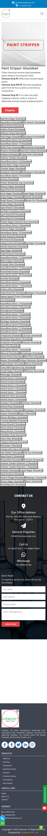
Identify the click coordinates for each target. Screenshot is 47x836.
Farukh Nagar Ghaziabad (12, 371)
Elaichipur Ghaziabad (31, 403)
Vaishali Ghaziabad (33, 196)
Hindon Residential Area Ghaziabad (16, 182)
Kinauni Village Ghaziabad (12, 477)
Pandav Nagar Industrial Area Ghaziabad (19, 221)
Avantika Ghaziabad (9, 278)
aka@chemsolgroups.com (23, 2)
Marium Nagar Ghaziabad (12, 186)
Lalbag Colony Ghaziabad (12, 243)
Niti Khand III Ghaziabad (11, 239)
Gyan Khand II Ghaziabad (12, 207)
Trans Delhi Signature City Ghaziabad (17, 367)
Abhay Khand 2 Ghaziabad (12, 431)
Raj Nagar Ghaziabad (35, 243)
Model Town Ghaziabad (11, 147)
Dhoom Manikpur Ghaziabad (13, 417)
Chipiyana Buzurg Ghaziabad (13, 442)
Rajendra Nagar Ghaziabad (13, 118)
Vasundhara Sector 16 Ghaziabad (15, 161)
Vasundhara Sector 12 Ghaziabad (15, 328)
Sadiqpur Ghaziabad (36, 292)
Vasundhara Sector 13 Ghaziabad (15, 268)
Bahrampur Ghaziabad (11, 445)
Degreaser (6, 758)
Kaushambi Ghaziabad (33, 147)
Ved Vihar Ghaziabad (34, 356)
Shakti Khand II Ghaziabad (12, 253)
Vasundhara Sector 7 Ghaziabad (15, 314)
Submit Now (10, 624)
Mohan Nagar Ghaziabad (12, 481)
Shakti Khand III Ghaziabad (13, 236)
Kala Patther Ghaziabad (11, 452)
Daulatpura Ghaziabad (33, 136)
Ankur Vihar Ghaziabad (11, 438)
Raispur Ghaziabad (9, 360)
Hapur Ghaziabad (27, 413)
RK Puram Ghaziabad (33, 459)
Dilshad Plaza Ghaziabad (11, 406)
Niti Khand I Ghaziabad (34, 122)
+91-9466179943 (32, 548)
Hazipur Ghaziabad (9, 413)
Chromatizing (7, 780)
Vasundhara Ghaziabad (11, 122)
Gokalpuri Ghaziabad (10, 403)
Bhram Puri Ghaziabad (35, 200)
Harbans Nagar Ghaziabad (12, 228)
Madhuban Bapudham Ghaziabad (16, 339)
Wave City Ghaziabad (10, 346)
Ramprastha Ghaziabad (11, 459)
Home (4, 793)
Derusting (6, 762)
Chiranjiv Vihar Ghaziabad (12, 264)
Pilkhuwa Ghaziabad (34, 371)
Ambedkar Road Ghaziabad (13, 434)
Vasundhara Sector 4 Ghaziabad (15, 317)
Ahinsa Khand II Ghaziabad (13, 424)
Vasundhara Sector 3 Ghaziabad (15, 175)
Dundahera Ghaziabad (10, 342)
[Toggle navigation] (41, 13)
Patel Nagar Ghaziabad (11, 136)
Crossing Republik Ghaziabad (14, 420)
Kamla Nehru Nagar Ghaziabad (14, 165)
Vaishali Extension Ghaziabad (14, 246)
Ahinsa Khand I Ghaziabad (12, 427)
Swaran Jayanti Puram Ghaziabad (15, 296)
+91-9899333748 (23, 565)
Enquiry (10, 110)
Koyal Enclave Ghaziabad (11, 474)
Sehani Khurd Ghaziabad (11, 356)
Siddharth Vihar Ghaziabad (12, 395)
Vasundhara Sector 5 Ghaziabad (15, 225)
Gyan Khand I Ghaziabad (11, 410)
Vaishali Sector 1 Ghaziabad (13, 392)
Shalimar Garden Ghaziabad (13, 157)
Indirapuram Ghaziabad (33, 172)
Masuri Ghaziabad (33, 481)
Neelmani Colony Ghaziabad (33, 150)
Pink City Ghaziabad (32, 452)
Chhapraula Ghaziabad (11, 335)
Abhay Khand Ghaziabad (11, 125)
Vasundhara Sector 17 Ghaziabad (15, 257)
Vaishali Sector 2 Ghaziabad (13, 388)
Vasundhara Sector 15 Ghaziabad (15, 143)
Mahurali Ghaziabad (9, 353)
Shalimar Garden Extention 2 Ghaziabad (19, 463)
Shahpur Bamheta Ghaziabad (32, 360)
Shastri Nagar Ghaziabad (12, 204)
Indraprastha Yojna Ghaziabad (14, 449)
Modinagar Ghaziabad (10, 374)
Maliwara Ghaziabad (9, 154)
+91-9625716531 (23, 5)
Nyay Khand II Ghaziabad (12, 456)
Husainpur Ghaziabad (34, 410)
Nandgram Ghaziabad (10, 172)
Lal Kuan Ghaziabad (32, 335)
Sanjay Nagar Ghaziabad (11, 196)
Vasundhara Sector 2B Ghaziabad (15, 275)
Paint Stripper (7, 783)
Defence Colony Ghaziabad (13, 133)
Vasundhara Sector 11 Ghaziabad (15, 285)
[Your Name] (23, 589)
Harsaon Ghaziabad (31, 342)
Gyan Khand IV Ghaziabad (12, 218)
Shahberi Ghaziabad (9, 470)
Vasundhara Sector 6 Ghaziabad (15, 282)
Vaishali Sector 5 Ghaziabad (13, 385)
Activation (6, 773)
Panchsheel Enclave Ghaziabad (14, 271)
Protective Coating (9, 776)
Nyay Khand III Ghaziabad (12, 189)
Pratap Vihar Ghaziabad (31, 154)
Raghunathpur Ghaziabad (12, 363)
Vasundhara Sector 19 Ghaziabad (15, 232)
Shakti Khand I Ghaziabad (12, 200)
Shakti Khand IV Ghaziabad (13, 292)
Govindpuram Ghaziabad (12, 310)
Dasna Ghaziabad (34, 363)
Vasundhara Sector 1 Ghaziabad (15, 349)
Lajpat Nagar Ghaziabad (31, 470)
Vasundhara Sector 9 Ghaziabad (15, 307)
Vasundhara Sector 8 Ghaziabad (15, 324)
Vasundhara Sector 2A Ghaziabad (15, 140)
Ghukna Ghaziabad (9, 179)
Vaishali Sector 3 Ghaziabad (13, 399)
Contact (5, 800)
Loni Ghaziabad (7, 299)
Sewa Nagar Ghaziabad (34, 193)
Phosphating (7, 765)
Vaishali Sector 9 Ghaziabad (13, 378)
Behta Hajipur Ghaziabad (12, 260)
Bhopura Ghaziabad (9, 150)
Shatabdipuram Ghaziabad (12, 484)
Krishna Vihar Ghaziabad (11, 289)
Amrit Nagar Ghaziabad (11, 193)
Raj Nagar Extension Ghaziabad (15, 321)
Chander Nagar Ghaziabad (12, 168)
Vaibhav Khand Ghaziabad (12, 129)
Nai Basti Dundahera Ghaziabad (15, 211)
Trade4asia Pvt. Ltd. (30, 832)
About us (5, 797)
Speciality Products (9, 769)
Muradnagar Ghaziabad (31, 353)
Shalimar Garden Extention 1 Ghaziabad (19, 466)
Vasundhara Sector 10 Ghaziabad (15, 331)
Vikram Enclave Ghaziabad (12, 381)
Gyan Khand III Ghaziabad (12, 214)
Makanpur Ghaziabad (36, 477)
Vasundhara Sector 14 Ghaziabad (15, 303)
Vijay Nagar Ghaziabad (11, 250)
